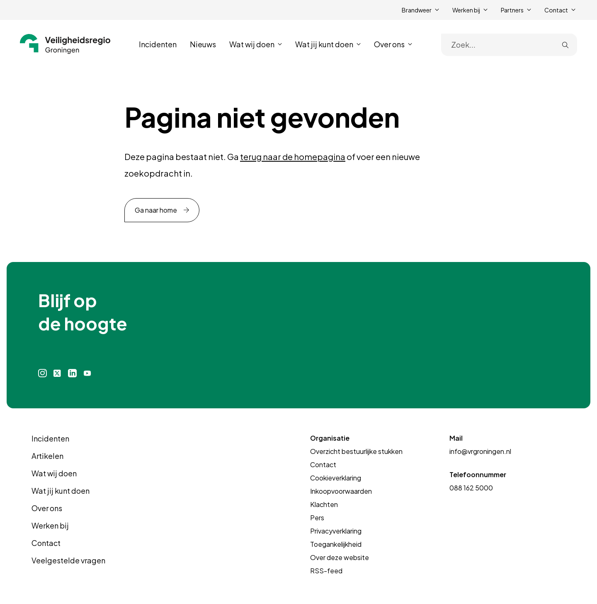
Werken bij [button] (466, 10)
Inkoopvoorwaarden (341, 491)
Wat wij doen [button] (251, 44)
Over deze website (339, 557)
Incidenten (158, 44)
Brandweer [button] (417, 10)
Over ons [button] (389, 44)
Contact (46, 543)
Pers (317, 517)
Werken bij (50, 525)
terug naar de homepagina (292, 156)
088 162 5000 (471, 487)
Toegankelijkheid (336, 544)
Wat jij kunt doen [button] (324, 44)
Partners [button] (512, 10)
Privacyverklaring (336, 530)
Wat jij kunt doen (61, 490)
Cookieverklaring (335, 477)
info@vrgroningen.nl (480, 451)
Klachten (324, 504)
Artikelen (47, 456)
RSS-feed (326, 570)
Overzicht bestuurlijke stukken (356, 451)
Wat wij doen (54, 473)
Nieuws (203, 44)
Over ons (47, 508)
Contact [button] (556, 10)
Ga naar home (156, 210)
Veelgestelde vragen (68, 560)
